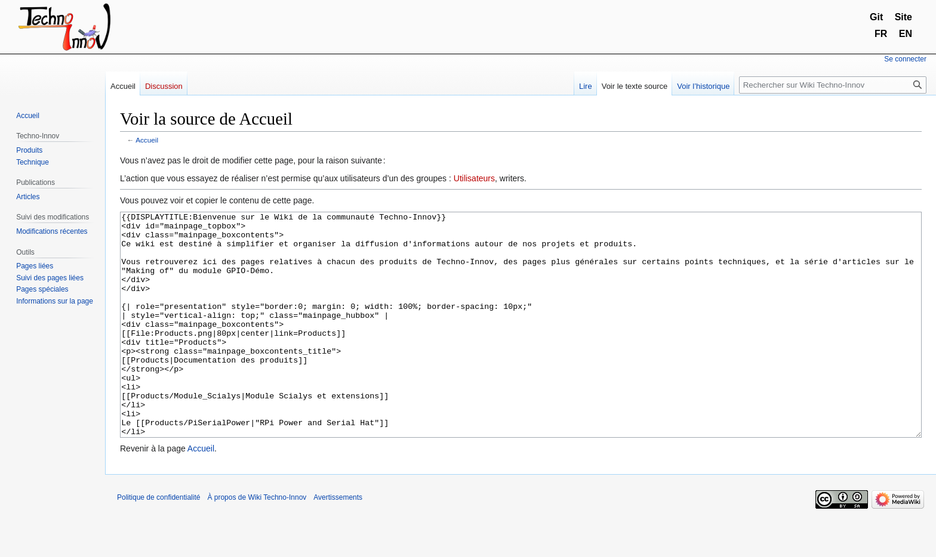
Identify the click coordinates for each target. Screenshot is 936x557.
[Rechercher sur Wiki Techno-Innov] (832, 85)
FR (881, 34)
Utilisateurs (474, 178)
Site (903, 17)
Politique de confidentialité (158, 542)
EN (905, 34)
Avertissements (337, 542)
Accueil (147, 140)
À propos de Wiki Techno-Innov (256, 542)
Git (876, 17)
